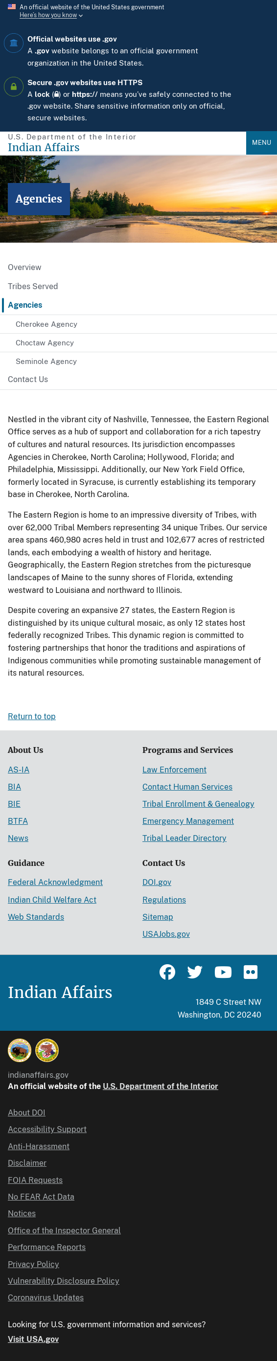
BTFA (18, 821)
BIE (14, 804)
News (18, 838)
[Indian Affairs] (127, 147)
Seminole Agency (46, 361)
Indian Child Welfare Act (52, 900)
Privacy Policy (33, 1264)
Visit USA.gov (33, 1339)
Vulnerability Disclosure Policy (63, 1281)
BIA (14, 787)
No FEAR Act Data (41, 1197)
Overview (25, 267)
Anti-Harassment (38, 1146)
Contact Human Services (187, 787)
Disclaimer (27, 1163)
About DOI (27, 1112)
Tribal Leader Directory (184, 838)
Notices (22, 1213)
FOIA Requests (35, 1180)
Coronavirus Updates (46, 1297)
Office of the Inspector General (64, 1230)
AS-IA (18, 769)
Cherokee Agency (46, 324)
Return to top (32, 716)
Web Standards (36, 917)
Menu (261, 142)
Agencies (25, 305)
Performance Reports (47, 1247)
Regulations (164, 900)
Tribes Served (33, 286)
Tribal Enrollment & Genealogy (198, 804)
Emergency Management (188, 821)
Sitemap (157, 917)
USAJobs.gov (166, 934)
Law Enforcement (174, 769)
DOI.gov (156, 882)
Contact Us (28, 379)
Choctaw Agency (45, 343)
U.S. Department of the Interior (160, 1086)
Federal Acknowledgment (55, 882)
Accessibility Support (47, 1129)
